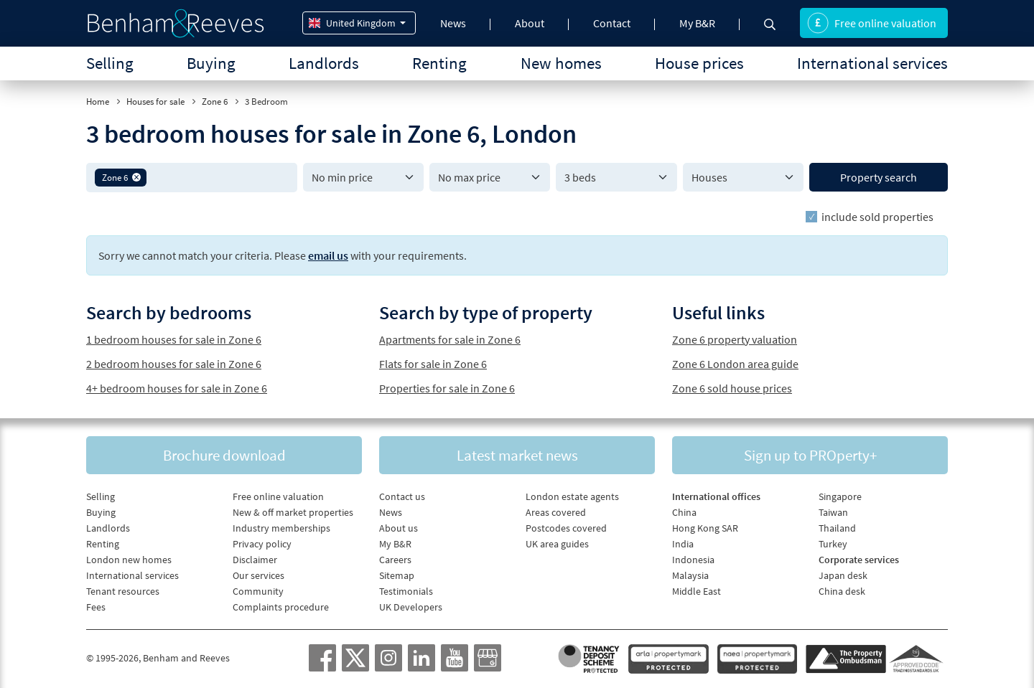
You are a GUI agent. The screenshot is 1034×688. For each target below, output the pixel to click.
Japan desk (843, 575)
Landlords (324, 62)
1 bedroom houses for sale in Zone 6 (173, 339)
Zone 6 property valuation (734, 339)
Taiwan (833, 512)
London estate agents (572, 496)
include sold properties (877, 216)
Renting (439, 62)
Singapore (840, 496)
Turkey (833, 543)
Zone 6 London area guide (735, 364)
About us (398, 528)
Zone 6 (215, 101)
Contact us (402, 496)
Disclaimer (255, 559)
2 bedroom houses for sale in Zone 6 (173, 364)
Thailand (837, 528)
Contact (611, 23)
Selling (110, 62)
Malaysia (690, 575)
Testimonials (406, 591)
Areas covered (556, 512)
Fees (96, 606)
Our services (258, 575)
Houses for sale (155, 101)
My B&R (697, 23)
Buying (211, 62)
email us (328, 255)
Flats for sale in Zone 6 (433, 364)
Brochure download (224, 455)
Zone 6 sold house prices (732, 388)
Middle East (696, 591)
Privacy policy (262, 543)
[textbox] (219, 177)
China (684, 512)
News (453, 23)
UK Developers (410, 606)
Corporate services (859, 559)
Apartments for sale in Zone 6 (450, 339)
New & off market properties (293, 512)
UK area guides (557, 543)
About (529, 23)
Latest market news (517, 455)
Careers (395, 559)
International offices (716, 496)
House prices (699, 62)
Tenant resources (122, 591)
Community (258, 591)
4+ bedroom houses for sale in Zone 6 (176, 388)
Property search (878, 177)
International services (872, 62)
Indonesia (693, 559)
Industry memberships (281, 528)
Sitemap (396, 575)
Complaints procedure (281, 606)
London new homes (129, 559)
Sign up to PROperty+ (810, 455)
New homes (561, 62)
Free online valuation (871, 23)
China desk (842, 591)
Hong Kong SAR (705, 528)
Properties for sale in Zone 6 (447, 388)
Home (97, 101)
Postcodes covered (566, 528)
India (683, 543)
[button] (136, 177)
